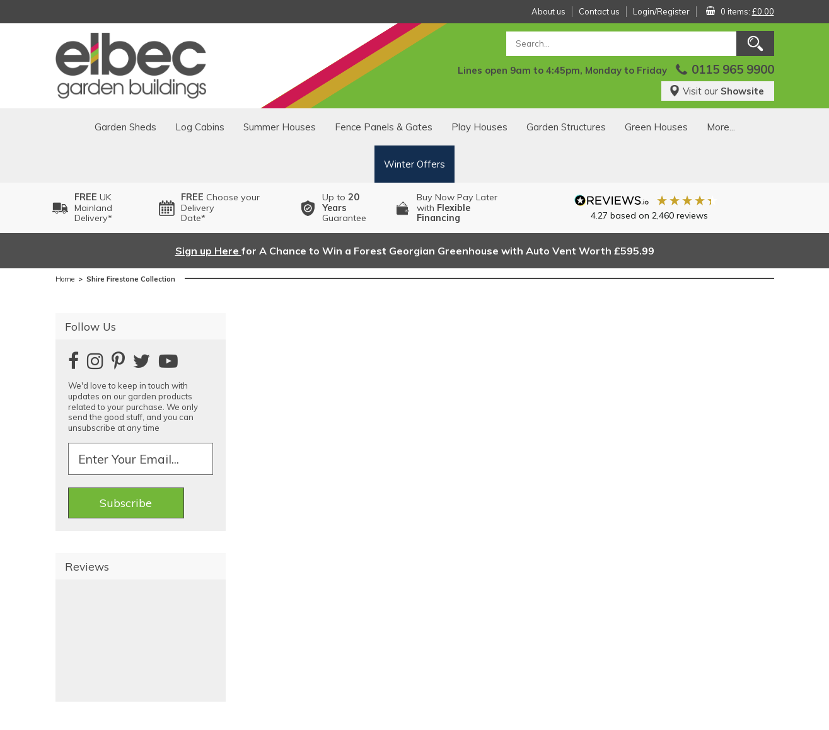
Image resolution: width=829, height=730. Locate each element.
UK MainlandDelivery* (93, 207)
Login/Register (661, 11)
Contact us (599, 11)
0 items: (747, 11)
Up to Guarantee (344, 207)
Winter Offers (414, 164)
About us (548, 11)
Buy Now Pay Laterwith (457, 207)
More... (721, 127)
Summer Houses (279, 127)
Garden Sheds (125, 127)
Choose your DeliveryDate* (220, 207)
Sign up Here (208, 250)
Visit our (716, 91)
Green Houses (656, 127)
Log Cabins (199, 127)
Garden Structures (566, 127)
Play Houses (479, 127)
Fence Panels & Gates (383, 127)
